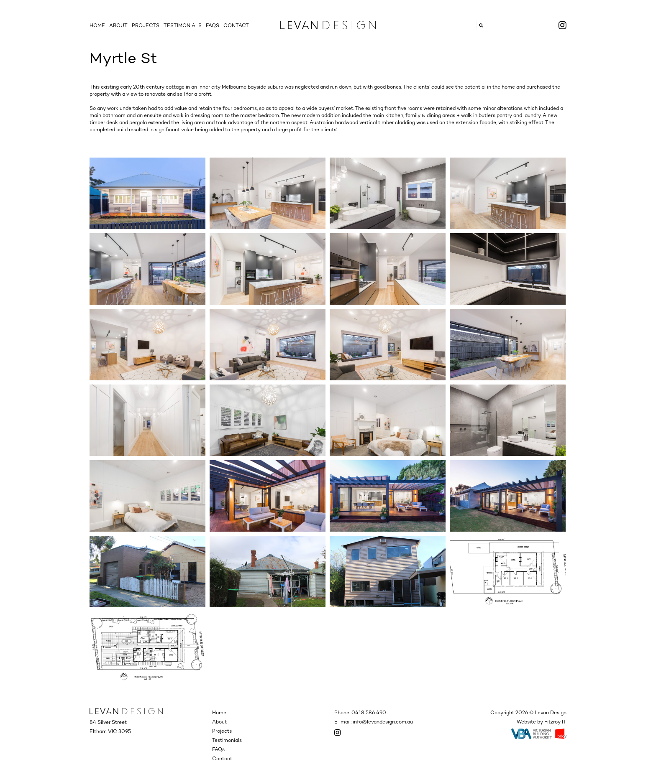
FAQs (212, 25)
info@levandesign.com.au (383, 721)
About (118, 25)
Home (97, 25)
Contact (236, 25)
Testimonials (183, 25)
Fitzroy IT (555, 721)
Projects (145, 25)
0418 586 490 (368, 712)
